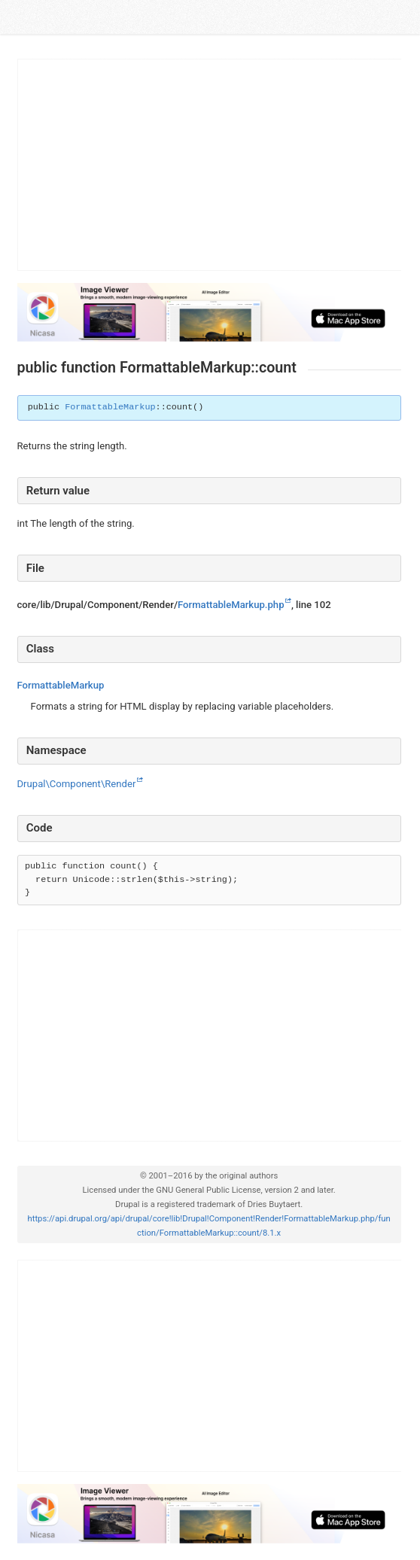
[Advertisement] (210, 164)
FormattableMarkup (110, 407)
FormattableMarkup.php (231, 604)
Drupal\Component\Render (76, 783)
